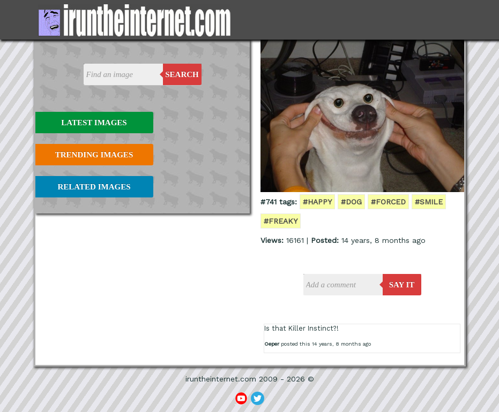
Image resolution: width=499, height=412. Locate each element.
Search (182, 74)
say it (402, 284)
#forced (388, 201)
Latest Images (93, 122)
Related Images (94, 186)
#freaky (280, 221)
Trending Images (94, 154)
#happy (317, 201)
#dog (351, 201)
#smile (429, 201)
